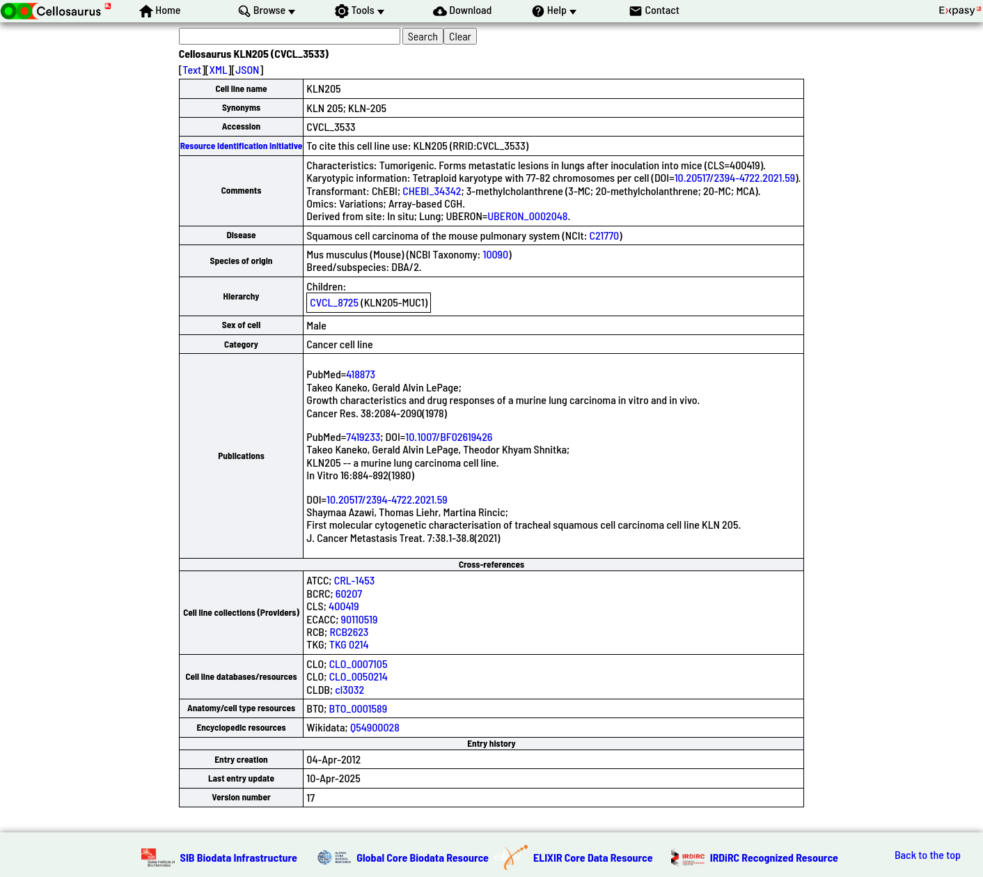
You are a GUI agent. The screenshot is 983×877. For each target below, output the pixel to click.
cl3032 (349, 689)
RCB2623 (348, 631)
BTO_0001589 (358, 708)
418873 (360, 373)
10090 (495, 254)
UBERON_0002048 (527, 215)
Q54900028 (375, 727)
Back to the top (928, 854)
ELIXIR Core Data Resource (593, 857)
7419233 (363, 436)
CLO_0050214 (358, 676)
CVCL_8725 (334, 302)
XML (219, 69)
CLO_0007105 (358, 663)
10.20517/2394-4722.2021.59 (735, 177)
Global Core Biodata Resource (422, 857)
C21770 (605, 235)
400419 (344, 605)
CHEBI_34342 (431, 190)
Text (191, 69)
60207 (349, 593)
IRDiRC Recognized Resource (774, 857)
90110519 (359, 619)
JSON (247, 69)
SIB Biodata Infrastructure (238, 857)
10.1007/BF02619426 (448, 436)
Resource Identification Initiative (241, 145)
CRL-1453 (354, 580)
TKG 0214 (349, 644)
